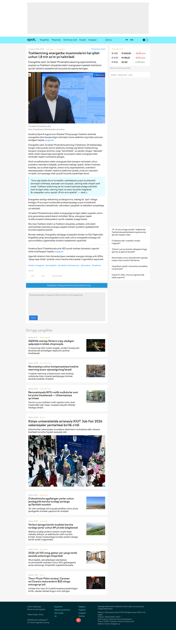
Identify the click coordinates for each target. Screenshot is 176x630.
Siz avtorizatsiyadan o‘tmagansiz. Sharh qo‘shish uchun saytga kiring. (66, 303)
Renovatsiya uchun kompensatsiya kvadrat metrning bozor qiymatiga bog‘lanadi (53, 368)
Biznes (42, 417)
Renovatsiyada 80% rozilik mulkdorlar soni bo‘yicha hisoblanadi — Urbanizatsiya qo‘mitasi (53, 395)
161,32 (124, 62)
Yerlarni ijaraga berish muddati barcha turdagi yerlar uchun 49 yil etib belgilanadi (53, 526)
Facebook (81, 610)
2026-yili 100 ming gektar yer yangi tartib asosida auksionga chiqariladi (52, 554)
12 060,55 (126, 53)
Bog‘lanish (58, 607)
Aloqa (130, 75)
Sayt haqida (58, 613)
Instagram (81, 613)
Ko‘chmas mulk (70, 40)
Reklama (113, 75)
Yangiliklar (44, 40)
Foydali (82, 40)
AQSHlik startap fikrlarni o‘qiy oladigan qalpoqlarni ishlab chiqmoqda (51, 342)
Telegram (80, 607)
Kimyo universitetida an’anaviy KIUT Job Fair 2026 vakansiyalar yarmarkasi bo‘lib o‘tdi (65, 423)
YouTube (80, 616)
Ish (55, 616)
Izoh (42, 276)
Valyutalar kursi (117, 49)
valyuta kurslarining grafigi (121, 68)
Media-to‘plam (122, 75)
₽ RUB (115, 62)
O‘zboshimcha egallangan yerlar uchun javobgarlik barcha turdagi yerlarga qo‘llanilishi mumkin (51, 501)
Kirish (33, 318)
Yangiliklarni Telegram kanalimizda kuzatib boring (67, 285)
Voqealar (92, 40)
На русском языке (98, 49)
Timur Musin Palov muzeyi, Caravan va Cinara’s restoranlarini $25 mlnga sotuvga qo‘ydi (49, 581)
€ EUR (115, 58)
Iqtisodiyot (44, 495)
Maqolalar (56, 40)
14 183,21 (125, 58)
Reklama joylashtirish (62, 610)
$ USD (115, 53)
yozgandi (49, 140)
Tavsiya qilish (55, 276)
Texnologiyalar (44, 337)
